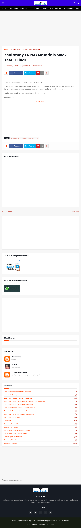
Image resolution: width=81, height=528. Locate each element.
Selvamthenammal (19, 373)
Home (6, 50)
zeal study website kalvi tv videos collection (40, 408)
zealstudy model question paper (40, 433)
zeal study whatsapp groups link (40, 411)
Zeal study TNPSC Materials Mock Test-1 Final (25, 50)
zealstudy (40, 421)
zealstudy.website (40, 443)
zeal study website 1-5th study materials (40, 398)
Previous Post (7, 211)
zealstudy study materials (40, 437)
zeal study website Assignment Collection (40, 405)
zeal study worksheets (40, 417)
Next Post (75, 211)
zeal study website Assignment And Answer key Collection (40, 401)
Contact (42, 524)
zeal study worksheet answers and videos (40, 414)
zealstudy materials (40, 427)
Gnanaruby (16, 357)
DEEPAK (14, 365)
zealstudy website (40, 440)
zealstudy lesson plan (40, 424)
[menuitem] (4, 8)
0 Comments (37, 66)
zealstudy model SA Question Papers (40, 430)
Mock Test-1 (40, 101)
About (34, 524)
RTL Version (51, 524)
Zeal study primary (40, 395)
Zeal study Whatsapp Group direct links (40, 392)
